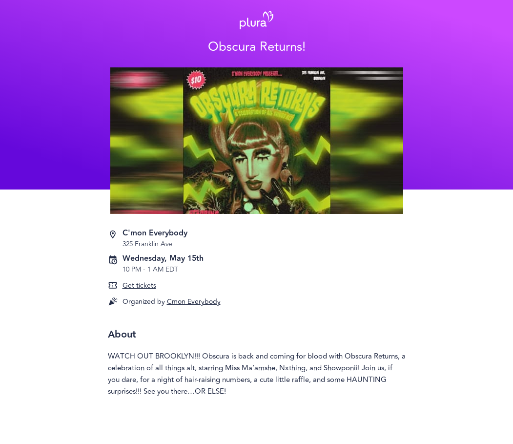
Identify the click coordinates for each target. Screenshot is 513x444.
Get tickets (139, 285)
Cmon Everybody (194, 301)
